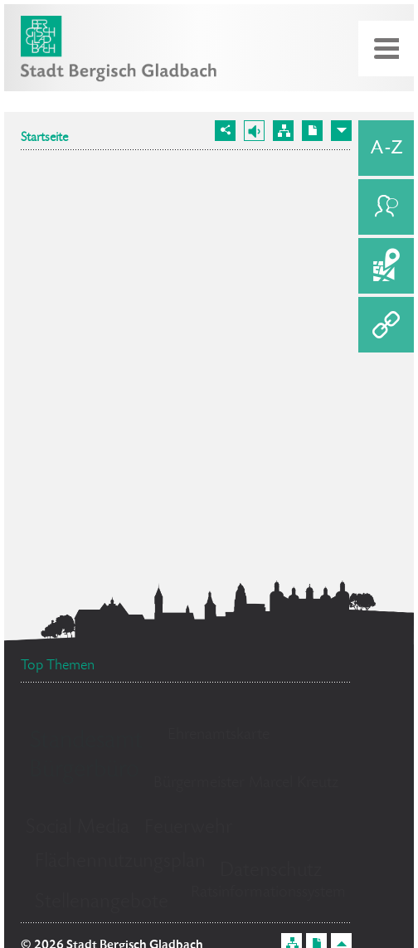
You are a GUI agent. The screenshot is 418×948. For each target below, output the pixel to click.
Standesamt (86, 742)
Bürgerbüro (84, 771)
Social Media (77, 828)
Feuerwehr (188, 828)
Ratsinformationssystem (268, 893)
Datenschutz (271, 871)
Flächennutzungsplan (120, 862)
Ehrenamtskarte (219, 735)
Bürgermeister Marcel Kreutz (245, 783)
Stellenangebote (101, 902)
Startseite (44, 138)
